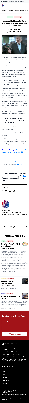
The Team (5, 377)
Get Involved (5, 380)
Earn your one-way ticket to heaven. (10, 363)
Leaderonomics (16, 29)
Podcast (3, 278)
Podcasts (16, 10)
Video (3, 293)
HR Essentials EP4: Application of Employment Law (8, 284)
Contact (4, 384)
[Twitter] (4, 366)
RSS (25, 394)
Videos (22, 10)
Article (10, 17)
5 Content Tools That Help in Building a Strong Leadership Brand (11, 246)
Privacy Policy (4, 394)
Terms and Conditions (19, 394)
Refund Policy (11, 394)
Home (3, 371)
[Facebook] (2, 366)
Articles (11, 10)
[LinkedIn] (7, 366)
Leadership (17, 17)
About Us (4, 374)
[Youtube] (9, 366)
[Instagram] (12, 366)
